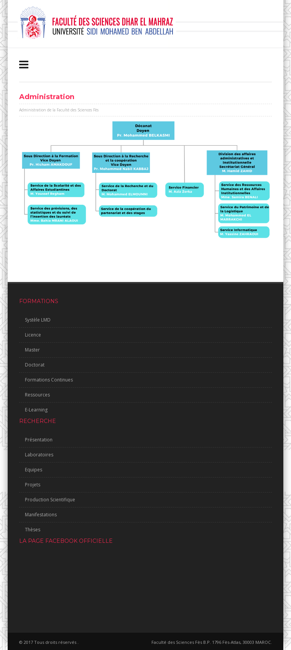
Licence (33, 335)
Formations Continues (49, 379)
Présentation (39, 439)
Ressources (37, 394)
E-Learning (36, 409)
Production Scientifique (50, 499)
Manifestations (41, 514)
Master (32, 350)
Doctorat (34, 364)
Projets (32, 484)
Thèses (32, 529)
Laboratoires (39, 454)
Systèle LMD (38, 320)
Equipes (33, 469)
